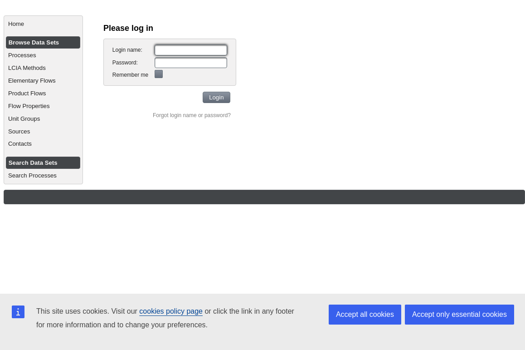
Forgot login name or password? (192, 115)
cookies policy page (171, 311)
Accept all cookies (365, 314)
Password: (125, 62)
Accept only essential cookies (459, 314)
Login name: (127, 50)
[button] (216, 97)
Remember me (130, 75)
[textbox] (191, 49)
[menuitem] (43, 24)
